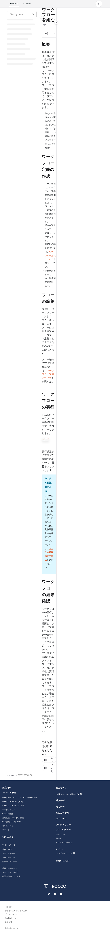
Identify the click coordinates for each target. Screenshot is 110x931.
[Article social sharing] (46, 33)
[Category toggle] (42, 17)
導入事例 (60, 800)
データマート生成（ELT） (13, 801)
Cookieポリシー (11, 918)
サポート (6, 830)
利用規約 (8, 907)
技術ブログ (60, 834)
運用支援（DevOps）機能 (13, 817)
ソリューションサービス (68, 794)
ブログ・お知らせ (63, 829)
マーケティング (8, 857)
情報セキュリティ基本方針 (16, 910)
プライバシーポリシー (14, 914)
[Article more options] (53, 33)
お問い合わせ (62, 861)
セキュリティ (7, 825)
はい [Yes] (48, 760)
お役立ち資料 (62, 813)
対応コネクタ (7, 837)
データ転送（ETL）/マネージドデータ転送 (19, 797)
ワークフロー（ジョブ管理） (14, 805)
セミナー (60, 806)
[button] (98, 4)
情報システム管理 (9, 861)
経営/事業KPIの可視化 (11, 876)
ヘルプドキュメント (64, 853)
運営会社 (8, 922)
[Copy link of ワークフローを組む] (44, 25)
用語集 (58, 838)
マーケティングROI (10, 872)
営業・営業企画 (8, 853)
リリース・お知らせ (64, 842)
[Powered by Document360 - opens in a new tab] (19, 775)
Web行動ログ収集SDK (11, 821)
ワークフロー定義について (50, 255)
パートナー (61, 819)
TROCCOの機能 (9, 792)
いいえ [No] (48, 768)
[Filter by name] (22, 14)
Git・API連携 (7, 813)
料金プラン (61, 788)
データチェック (8, 809)
